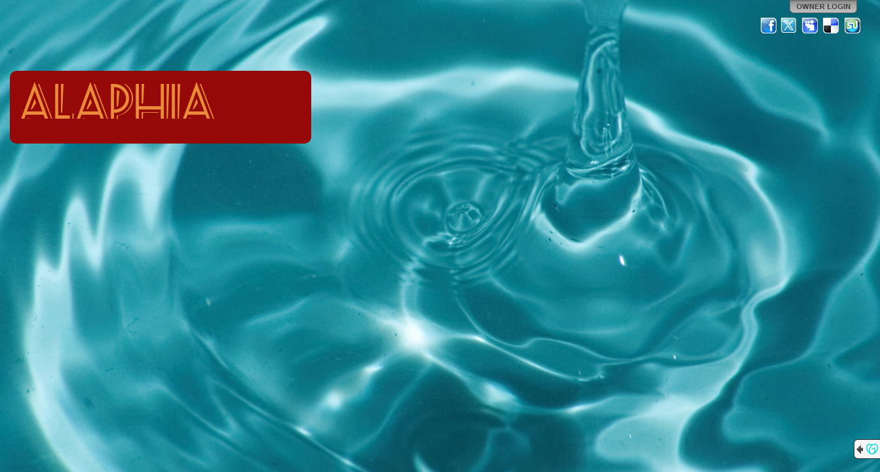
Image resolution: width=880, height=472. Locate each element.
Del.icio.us (831, 25)
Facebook (768, 25)
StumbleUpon (852, 25)
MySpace (810, 25)
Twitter (789, 25)
